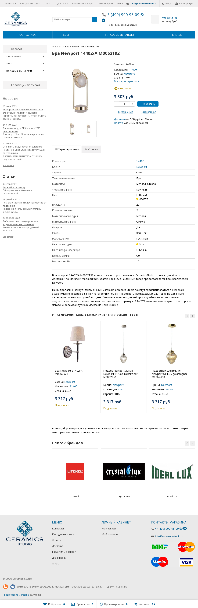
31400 (73, 386)
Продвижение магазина (16, 594)
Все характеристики (126, 81)
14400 (133, 69)
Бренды (177, 34)
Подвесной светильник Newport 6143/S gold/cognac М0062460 (169, 373)
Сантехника (27, 34)
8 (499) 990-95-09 (123, 14)
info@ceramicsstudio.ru (144, 3)
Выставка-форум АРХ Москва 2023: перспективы (22, 129)
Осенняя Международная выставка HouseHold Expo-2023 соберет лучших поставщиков (24, 149)
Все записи (8, 165)
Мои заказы (109, 528)
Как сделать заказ (30, 3)
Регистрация (184, 3)
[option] (72, 129)
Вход (166, 3)
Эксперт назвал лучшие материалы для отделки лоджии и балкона (23, 111)
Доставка (62, 3)
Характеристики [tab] (67, 149)
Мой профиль (110, 534)
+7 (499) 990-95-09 (167, 528)
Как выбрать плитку (14, 187)
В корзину (147, 104)
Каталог (14, 49)
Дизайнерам (106, 3)
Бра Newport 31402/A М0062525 (68, 372)
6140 (121, 389)
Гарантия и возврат (83, 3)
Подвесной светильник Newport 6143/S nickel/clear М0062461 (120, 373)
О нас (120, 3)
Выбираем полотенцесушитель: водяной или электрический (20, 223)
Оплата (49, 3)
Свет (66, 34)
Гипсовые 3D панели (119, 34)
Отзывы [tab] (91, 149)
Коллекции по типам (23, 85)
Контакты (10, 3)
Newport (129, 73)
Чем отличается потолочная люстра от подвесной (24, 204)
